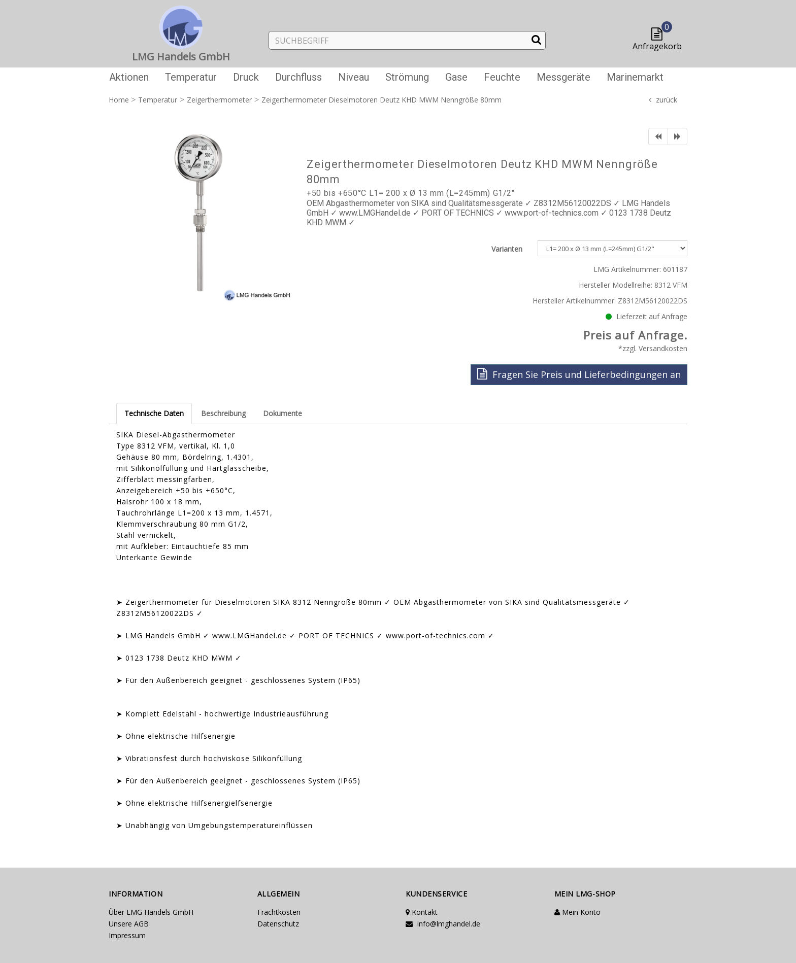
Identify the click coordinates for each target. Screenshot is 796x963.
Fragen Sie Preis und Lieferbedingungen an (579, 374)
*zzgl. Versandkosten (652, 348)
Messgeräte (563, 77)
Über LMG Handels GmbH (151, 912)
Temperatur (191, 77)
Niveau (353, 77)
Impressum (127, 935)
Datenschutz (278, 923)
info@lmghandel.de (443, 923)
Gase (456, 77)
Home (119, 100)
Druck (246, 77)
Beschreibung (223, 413)
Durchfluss (298, 77)
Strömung (407, 77)
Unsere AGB (129, 923)
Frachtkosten (279, 912)
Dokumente (282, 413)
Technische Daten (154, 413)
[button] (659, 35)
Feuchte (502, 77)
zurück (666, 100)
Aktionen (129, 77)
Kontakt (422, 912)
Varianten (506, 249)
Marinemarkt (635, 77)
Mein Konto (577, 912)
